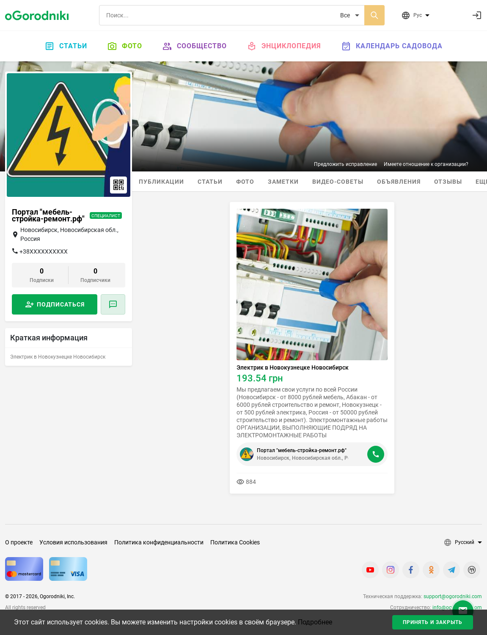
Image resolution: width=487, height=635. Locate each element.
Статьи (66, 46)
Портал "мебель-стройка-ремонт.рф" (302, 450)
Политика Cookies (235, 542)
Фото (124, 46)
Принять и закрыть (432, 622)
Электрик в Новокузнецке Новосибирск (293, 367)
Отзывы (448, 181)
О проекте (19, 542)
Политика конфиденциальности (159, 542)
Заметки (283, 181)
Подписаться (61, 304)
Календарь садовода (392, 46)
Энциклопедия (284, 46)
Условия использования (73, 542)
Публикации (161, 181)
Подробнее (315, 622)
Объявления (399, 181)
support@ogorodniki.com (453, 596)
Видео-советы (337, 181)
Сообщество (194, 46)
